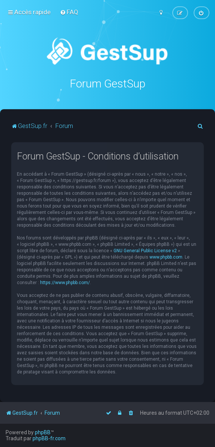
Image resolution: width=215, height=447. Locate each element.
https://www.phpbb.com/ (65, 282)
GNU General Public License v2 (145, 250)
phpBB (43, 432)
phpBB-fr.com (49, 438)
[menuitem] (69, 12)
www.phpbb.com (165, 257)
